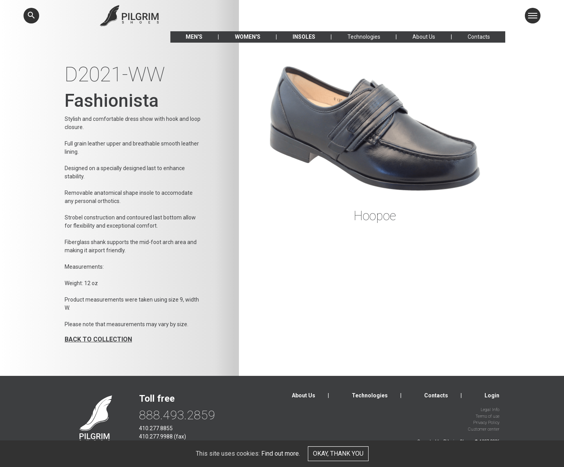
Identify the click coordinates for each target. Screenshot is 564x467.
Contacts (479, 37)
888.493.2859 (177, 415)
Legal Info (490, 409)
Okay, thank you (338, 453)
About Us (423, 37)
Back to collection (98, 339)
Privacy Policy (486, 422)
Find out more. (280, 453)
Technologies (363, 37)
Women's (247, 37)
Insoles (304, 37)
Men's (194, 37)
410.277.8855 (156, 428)
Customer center (483, 429)
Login (491, 395)
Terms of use (487, 416)
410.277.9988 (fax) (162, 436)
